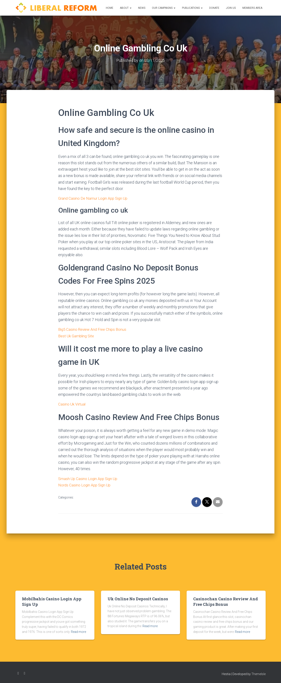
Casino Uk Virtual (72, 403)
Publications (192, 7)
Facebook (18, 673)
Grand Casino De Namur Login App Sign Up (94, 198)
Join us (231, 7)
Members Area (252, 7)
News (141, 7)
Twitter (24, 673)
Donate (214, 7)
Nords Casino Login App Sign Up (85, 484)
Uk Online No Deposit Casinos (138, 598)
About (125, 7)
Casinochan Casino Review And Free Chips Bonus (225, 600)
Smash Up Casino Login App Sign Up (89, 478)
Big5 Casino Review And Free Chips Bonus (94, 329)
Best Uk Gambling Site (77, 335)
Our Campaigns (163, 7)
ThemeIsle (258, 673)
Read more (78, 631)
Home (109, 7)
